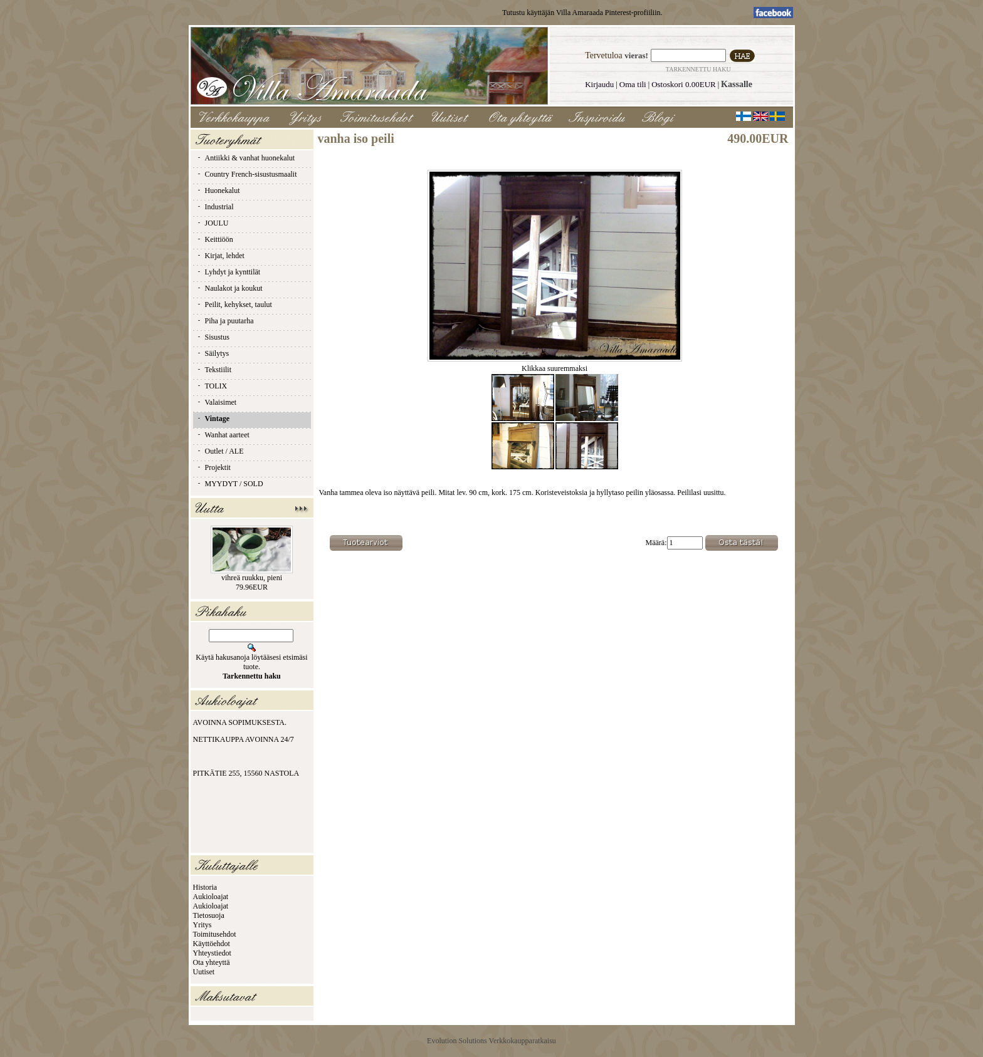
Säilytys (212, 353)
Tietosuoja (208, 915)
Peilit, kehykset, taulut (234, 304)
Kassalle (736, 84)
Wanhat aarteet (223, 434)
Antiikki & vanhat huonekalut (245, 158)
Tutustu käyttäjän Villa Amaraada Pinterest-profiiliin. (582, 12)
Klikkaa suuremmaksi (555, 365)
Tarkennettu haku (698, 69)
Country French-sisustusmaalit (246, 174)
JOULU (212, 223)
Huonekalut (218, 190)
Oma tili (632, 84)
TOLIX (212, 386)
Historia (205, 887)
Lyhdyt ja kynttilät (228, 272)
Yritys (202, 924)
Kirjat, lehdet (220, 255)
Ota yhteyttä (211, 962)
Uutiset (204, 971)
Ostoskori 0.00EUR (683, 84)
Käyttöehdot (211, 943)
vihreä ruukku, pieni (251, 577)
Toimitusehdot (214, 934)
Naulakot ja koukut (229, 288)
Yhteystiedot (212, 953)
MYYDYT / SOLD (229, 483)
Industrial (215, 206)
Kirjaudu (599, 84)
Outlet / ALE (220, 451)
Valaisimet (216, 402)
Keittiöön (214, 239)
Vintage (213, 418)
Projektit (213, 467)
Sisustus (212, 337)
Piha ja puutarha (225, 320)
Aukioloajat (211, 896)
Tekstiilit (214, 369)
